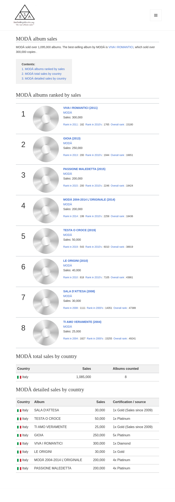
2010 (70, 277)
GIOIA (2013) (71, 138)
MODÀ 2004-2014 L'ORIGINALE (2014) (89, 199)
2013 (70, 155)
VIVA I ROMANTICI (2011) (80, 107)
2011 (70, 124)
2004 (70, 338)
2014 (70, 216)
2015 (70, 185)
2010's (93, 124)
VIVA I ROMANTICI (121, 47)
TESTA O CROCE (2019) (79, 230)
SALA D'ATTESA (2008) (79, 291)
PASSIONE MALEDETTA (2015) (84, 169)
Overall (117, 124)
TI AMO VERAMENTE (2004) (82, 322)
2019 (70, 246)
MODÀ (67, 112)
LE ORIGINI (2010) (75, 260)
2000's (95, 308)
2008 (70, 308)
